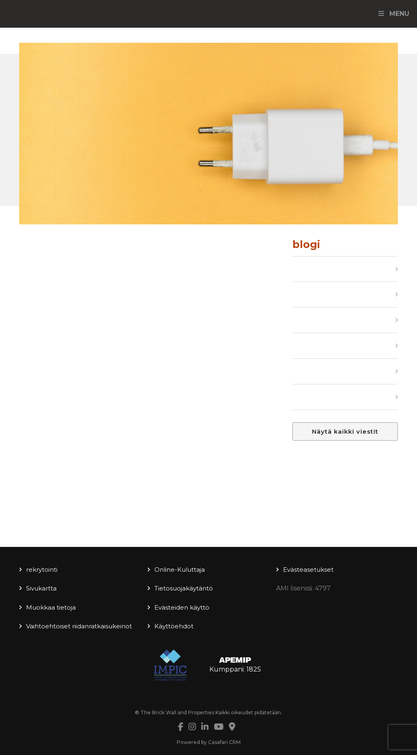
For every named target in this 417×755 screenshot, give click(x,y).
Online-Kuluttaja (179, 569)
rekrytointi (41, 569)
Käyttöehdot (173, 626)
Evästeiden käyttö (181, 607)
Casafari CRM (224, 742)
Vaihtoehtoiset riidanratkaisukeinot (79, 626)
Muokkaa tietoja (51, 607)
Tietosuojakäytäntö (183, 588)
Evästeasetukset (308, 569)
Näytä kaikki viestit (345, 431)
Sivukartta (41, 588)
